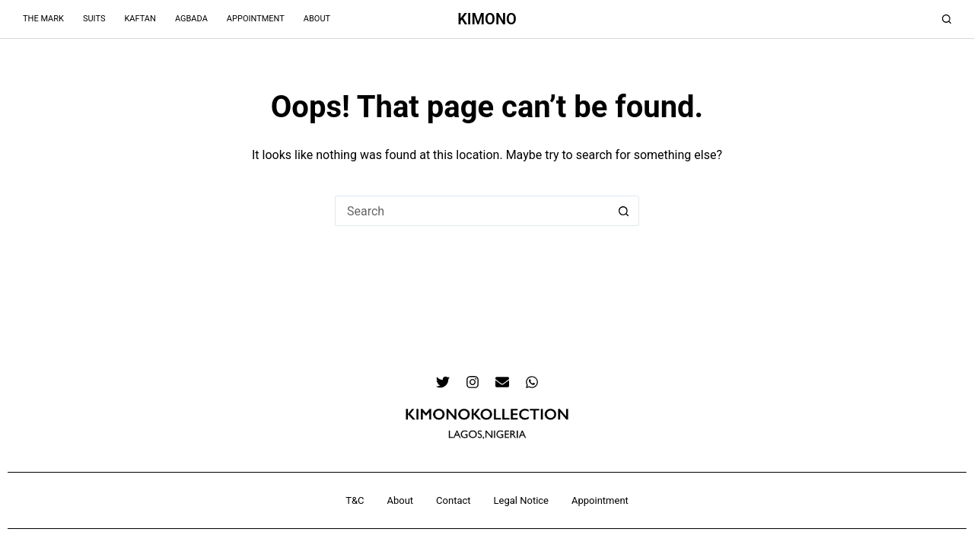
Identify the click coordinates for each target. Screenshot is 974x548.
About (317, 19)
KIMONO (487, 19)
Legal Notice (521, 500)
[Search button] (624, 211)
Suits (94, 19)
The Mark (43, 19)
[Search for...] (472, 211)
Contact (453, 500)
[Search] (946, 19)
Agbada (191, 19)
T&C (354, 500)
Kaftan (139, 19)
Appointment (256, 19)
